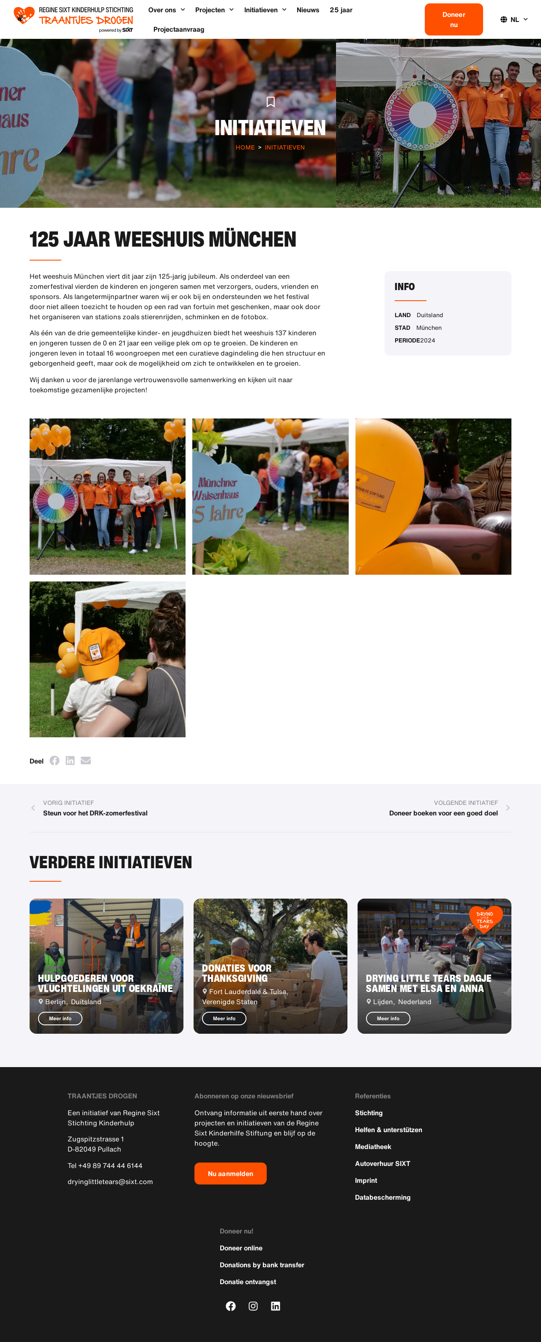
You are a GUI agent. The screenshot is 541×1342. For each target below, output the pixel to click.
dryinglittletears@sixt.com (110, 1181)
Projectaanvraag (179, 29)
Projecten (214, 9)
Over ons (166, 9)
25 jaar (341, 10)
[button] (54, 761)
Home (245, 147)
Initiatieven (265, 9)
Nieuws (308, 10)
